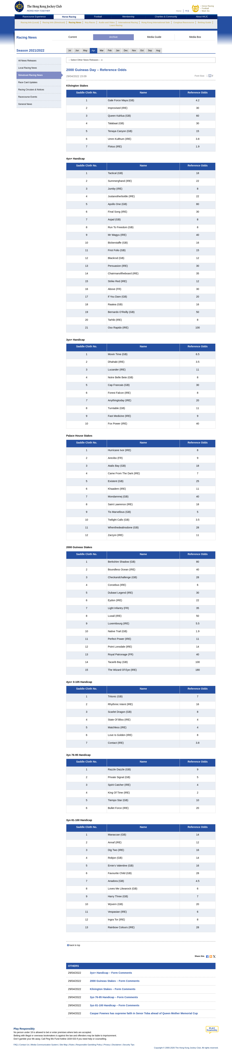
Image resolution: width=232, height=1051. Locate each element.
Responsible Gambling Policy (89, 1045)
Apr (93, 50)
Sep (150, 50)
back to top (74, 945)
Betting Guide (204, 22)
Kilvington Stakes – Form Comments (112, 989)
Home (178, 11)
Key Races (90, 22)
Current (72, 37)
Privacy (107, 1045)
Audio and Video (107, 22)
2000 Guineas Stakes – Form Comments (115, 980)
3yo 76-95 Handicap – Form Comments (114, 997)
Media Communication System (44, 1045)
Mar (101, 50)
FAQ (16, 1045)
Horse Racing (208, 6)
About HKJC (202, 16)
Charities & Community (166, 16)
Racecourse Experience (34, 16)
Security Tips (128, 1045)
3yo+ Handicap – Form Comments (111, 972)
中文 (187, 11)
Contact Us (24, 1045)
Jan (117, 50)
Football (205, 8)
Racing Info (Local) (30, 22)
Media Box (195, 37)
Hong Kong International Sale (155, 22)
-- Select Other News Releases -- (85, 60)
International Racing (128, 22)
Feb (110, 50)
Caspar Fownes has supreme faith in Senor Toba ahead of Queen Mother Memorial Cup (144, 1013)
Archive (113, 37)
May (85, 50)
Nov (134, 50)
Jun (77, 50)
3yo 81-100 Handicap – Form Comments (114, 1005)
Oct (142, 50)
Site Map (64, 1045)
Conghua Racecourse (183, 22)
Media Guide (154, 37)
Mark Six (206, 11)
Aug (158, 50)
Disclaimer (116, 1045)
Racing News (75, 22)
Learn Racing (116, 25)
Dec (126, 50)
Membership (128, 16)
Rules (72, 1045)
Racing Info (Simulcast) (54, 22)
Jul (69, 50)
